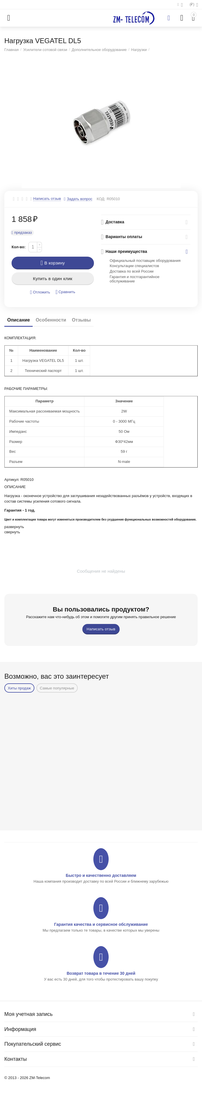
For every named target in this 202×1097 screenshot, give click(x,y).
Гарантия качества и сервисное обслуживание (101, 924)
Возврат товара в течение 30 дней (101, 973)
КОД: (101, 199)
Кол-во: (18, 247)
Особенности (51, 319)
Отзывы (81, 319)
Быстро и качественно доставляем (101, 875)
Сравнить (65, 292)
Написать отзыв (47, 199)
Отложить (40, 292)
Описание (18, 319)
